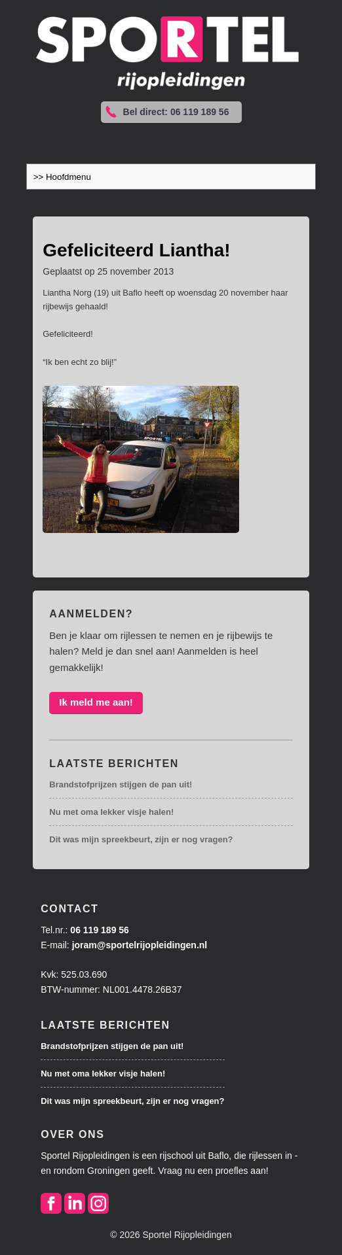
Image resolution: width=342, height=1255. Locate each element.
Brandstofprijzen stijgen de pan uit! (120, 784)
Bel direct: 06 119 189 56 (176, 112)
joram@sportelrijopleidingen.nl (140, 945)
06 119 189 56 (99, 930)
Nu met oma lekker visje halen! (111, 812)
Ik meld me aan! (96, 702)
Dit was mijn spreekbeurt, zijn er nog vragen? (141, 839)
